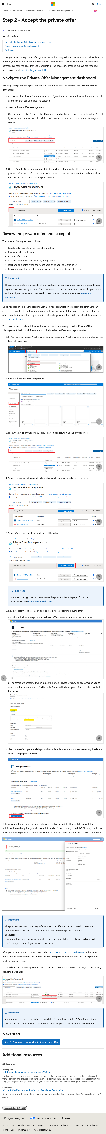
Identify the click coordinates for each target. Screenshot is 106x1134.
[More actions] (101, 10)
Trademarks (23, 1129)
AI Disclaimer (8, 1125)
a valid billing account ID (33, 70)
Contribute (53, 1125)
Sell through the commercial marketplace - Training (26, 1072)
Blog (40, 1125)
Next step (9, 49)
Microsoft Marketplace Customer (28, 10)
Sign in (100, 3)
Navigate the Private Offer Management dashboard (28, 42)
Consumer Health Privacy (85, 1125)
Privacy (64, 1125)
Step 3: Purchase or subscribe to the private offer (31, 1042)
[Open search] (93, 4)
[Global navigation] (3, 4)
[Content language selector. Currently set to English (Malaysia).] (14, 1118)
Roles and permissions (40, 601)
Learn (5, 10)
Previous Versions (26, 1125)
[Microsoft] (53, 4)
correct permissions (12, 319)
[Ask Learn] (95, 10)
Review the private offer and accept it (22, 46)
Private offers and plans (59, 10)
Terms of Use (8, 1129)
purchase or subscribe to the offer (66, 952)
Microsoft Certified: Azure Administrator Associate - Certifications (33, 1090)
